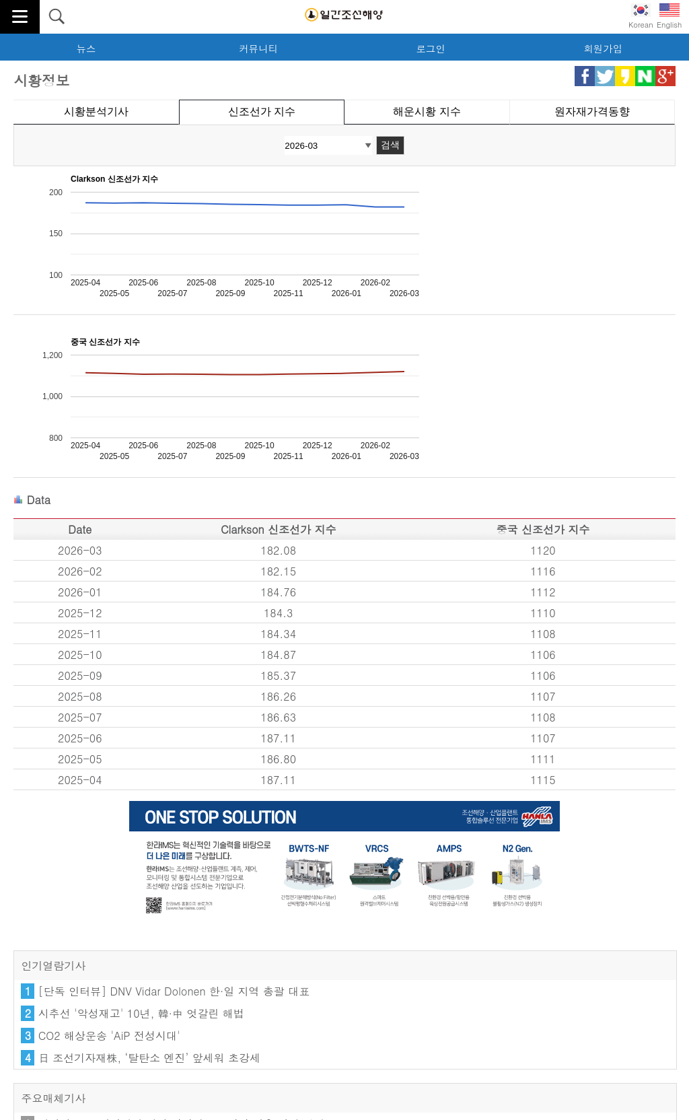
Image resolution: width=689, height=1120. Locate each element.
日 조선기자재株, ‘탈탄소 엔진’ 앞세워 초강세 (149, 1057)
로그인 (430, 48)
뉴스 (86, 48)
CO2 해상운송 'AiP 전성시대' (109, 1035)
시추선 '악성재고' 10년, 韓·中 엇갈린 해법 (141, 1013)
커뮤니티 (258, 48)
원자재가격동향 (592, 111)
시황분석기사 (96, 111)
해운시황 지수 (426, 111)
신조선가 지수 (261, 111)
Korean (640, 16)
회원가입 (602, 48)
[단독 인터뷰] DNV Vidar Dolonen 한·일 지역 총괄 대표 (174, 991)
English (669, 16)
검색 (390, 144)
